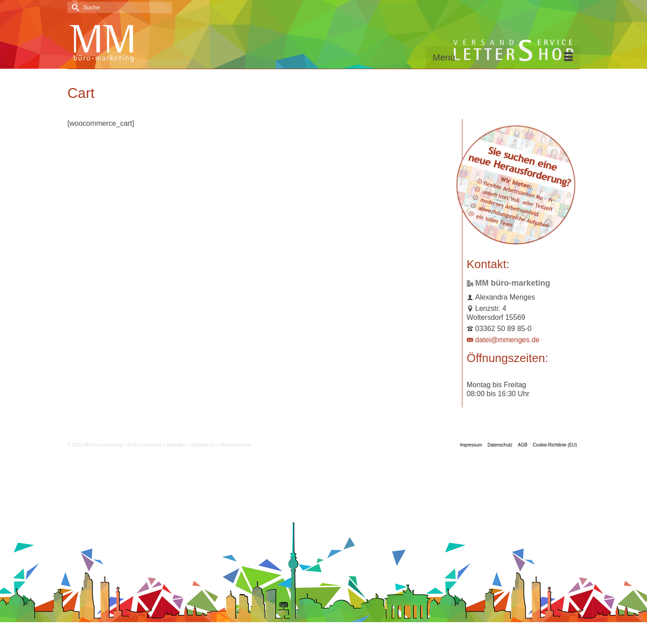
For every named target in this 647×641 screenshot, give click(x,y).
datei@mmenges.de (503, 340)
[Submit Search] (74, 7)
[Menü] (503, 57)
